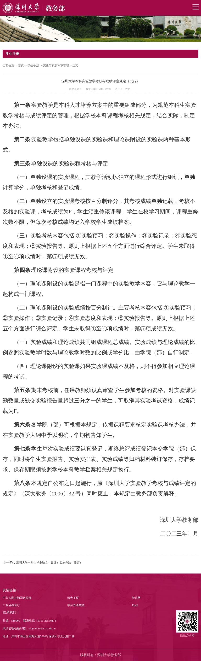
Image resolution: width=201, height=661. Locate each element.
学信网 (136, 597)
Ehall (135, 605)
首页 (21, 65)
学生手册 (33, 65)
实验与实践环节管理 (56, 65)
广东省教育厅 (11, 605)
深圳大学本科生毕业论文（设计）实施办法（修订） (49, 562)
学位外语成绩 (76, 605)
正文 (75, 65)
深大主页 (73, 597)
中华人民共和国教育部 (17, 597)
